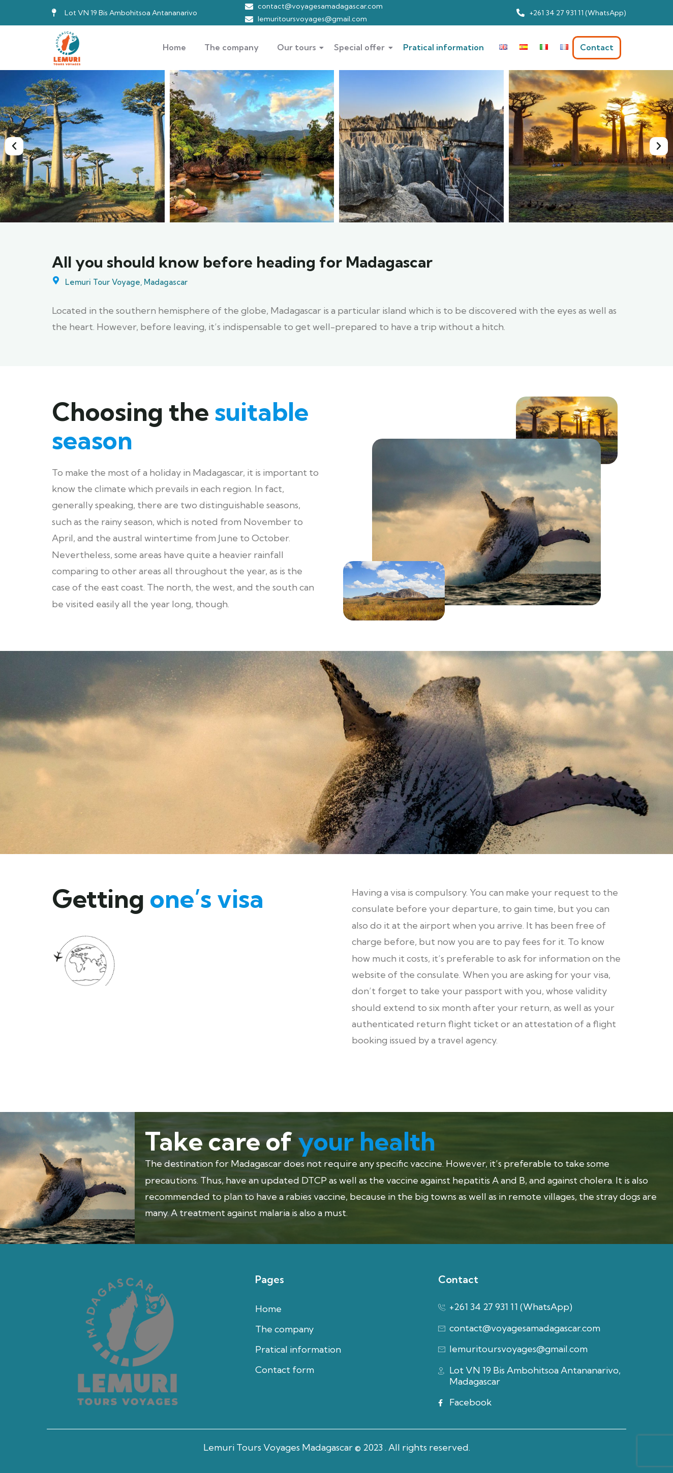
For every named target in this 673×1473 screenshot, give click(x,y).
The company (231, 47)
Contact (597, 47)
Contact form (284, 1370)
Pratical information (443, 47)
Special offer (362, 47)
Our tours (299, 47)
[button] (14, 146)
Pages (269, 1279)
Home (174, 47)
